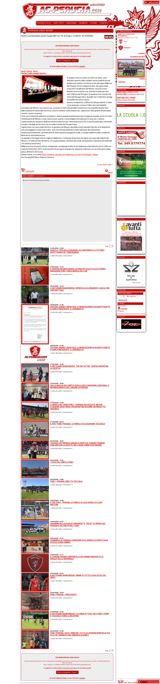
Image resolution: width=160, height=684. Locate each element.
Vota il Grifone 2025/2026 (126, 100)
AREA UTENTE (154, 2)
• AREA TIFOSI (58, 23)
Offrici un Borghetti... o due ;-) (67, 60)
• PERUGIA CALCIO (44, 23)
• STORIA (93, 23)
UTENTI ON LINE (153, 682)
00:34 (122, 311)
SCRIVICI (82, 66)
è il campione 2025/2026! (130, 94)
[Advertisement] (124, 199)
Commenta (27, 171)
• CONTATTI (103, 23)
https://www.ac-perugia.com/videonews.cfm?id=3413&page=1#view (70, 154)
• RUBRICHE (83, 23)
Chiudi (108, 172)
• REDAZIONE (71, 23)
